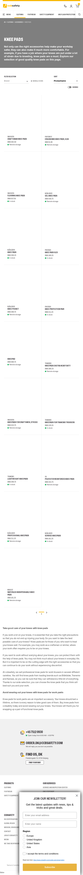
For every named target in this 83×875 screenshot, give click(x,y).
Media (6, 840)
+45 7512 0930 (33, 732)
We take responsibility (13, 844)
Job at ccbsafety (11, 836)
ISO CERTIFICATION (10, 820)
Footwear (32, 14)
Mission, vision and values (14, 828)
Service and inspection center (55, 788)
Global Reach (9, 824)
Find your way (32, 763)
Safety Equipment (47, 14)
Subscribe (49, 867)
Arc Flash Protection (66, 14)
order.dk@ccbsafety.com (44, 744)
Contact (7, 832)
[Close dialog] (76, 795)
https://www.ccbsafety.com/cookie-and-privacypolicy (48, 860)
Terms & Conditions (14, 866)
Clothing (19, 14)
